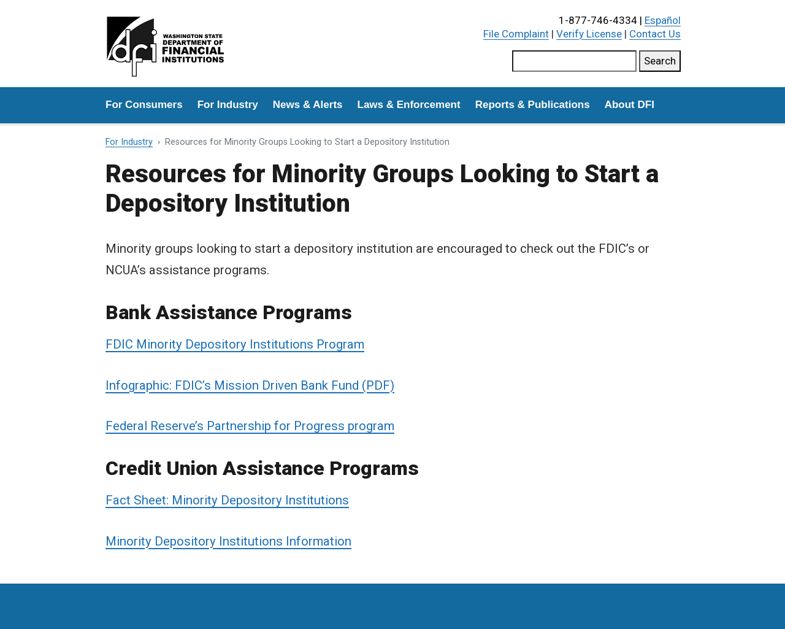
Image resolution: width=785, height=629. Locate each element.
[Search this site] (574, 61)
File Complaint (516, 34)
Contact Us (655, 34)
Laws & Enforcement (409, 104)
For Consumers (144, 104)
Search (660, 61)
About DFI (629, 104)
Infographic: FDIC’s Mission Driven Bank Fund (232, 385)
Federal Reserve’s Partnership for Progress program (249, 426)
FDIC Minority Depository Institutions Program (234, 344)
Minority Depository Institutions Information (228, 541)
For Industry (227, 104)
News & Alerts (308, 104)
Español (663, 20)
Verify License (589, 34)
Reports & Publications (532, 104)
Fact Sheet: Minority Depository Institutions (227, 500)
